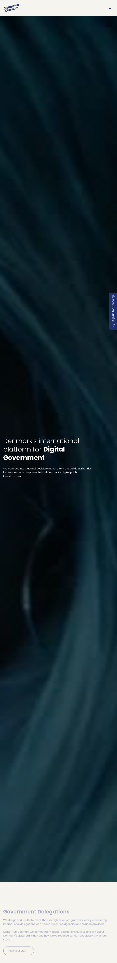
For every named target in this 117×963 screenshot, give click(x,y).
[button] (110, 8)
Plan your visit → (18, 955)
